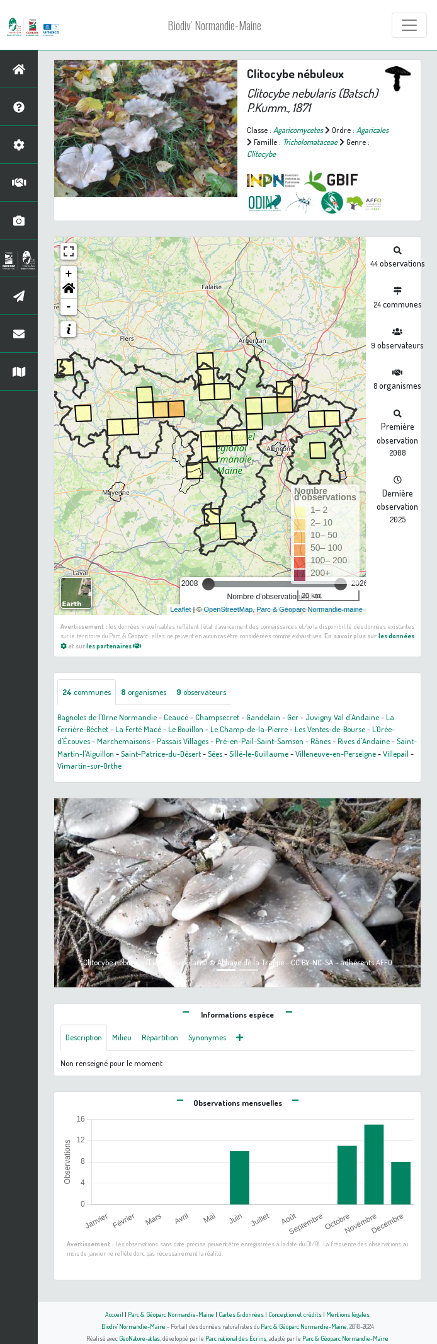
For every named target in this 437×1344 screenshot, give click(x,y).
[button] (68, 290)
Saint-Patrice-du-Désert (161, 754)
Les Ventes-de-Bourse (330, 729)
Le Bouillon (185, 729)
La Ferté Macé (138, 729)
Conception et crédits (295, 1314)
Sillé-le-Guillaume (258, 754)
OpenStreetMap (228, 609)
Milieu (122, 1037)
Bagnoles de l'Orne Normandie (107, 717)
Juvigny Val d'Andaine (342, 717)
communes (86, 692)
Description (83, 1037)
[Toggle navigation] (409, 25)
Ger (292, 717)
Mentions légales (348, 1314)
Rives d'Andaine (364, 741)
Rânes (320, 741)
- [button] (68, 306)
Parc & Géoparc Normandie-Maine (171, 1314)
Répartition (160, 1037)
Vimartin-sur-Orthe (89, 766)
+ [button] (68, 274)
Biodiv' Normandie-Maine (214, 25)
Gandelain (263, 717)
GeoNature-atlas (139, 1338)
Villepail (396, 754)
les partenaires (113, 645)
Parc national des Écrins (235, 1338)
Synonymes (207, 1037)
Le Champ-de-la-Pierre (249, 729)
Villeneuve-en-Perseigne (335, 754)
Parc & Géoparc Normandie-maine (309, 609)
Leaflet (180, 609)
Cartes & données (241, 1314)
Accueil (114, 1314)
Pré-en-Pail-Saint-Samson (259, 741)
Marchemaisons (123, 741)
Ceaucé (176, 717)
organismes (143, 692)
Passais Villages (182, 741)
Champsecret (217, 717)
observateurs (201, 692)
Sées (215, 754)
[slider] (208, 584)
